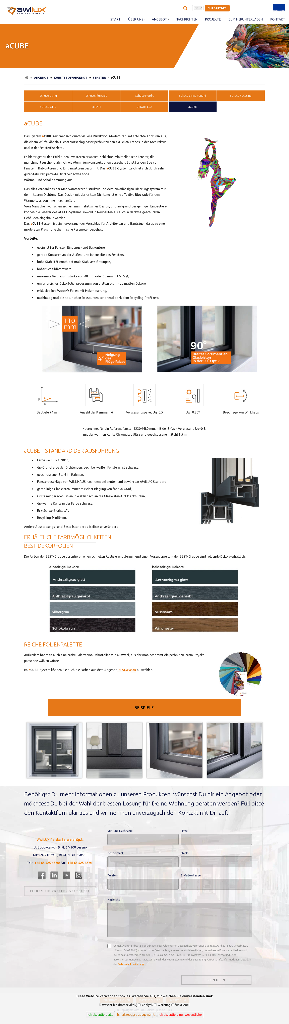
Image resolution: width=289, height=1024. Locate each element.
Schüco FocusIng (240, 95)
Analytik (145, 1005)
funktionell (180, 1005)
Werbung (162, 1005)
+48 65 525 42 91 (80, 863)
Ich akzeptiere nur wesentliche (180, 1014)
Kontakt (277, 19)
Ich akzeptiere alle (100, 1014)
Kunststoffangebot (70, 77)
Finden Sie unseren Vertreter (60, 891)
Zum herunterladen (245, 19)
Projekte (213, 19)
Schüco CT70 (48, 106)
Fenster (99, 77)
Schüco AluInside (96, 95)
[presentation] (137, 979)
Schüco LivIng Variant (192, 95)
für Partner (217, 8)
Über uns (137, 19)
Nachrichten (186, 19)
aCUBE (192, 106)
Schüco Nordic (144, 95)
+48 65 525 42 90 (47, 863)
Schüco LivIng (48, 95)
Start (115, 19)
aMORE (96, 106)
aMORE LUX (144, 106)
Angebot (160, 19)
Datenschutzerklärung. (131, 964)
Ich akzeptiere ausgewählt (136, 1014)
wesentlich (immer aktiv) (118, 1005)
